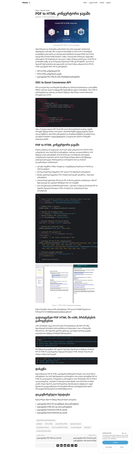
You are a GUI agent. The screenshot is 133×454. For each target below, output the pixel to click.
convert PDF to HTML (61, 424)
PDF (50, 51)
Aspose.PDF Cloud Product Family (46, 420)
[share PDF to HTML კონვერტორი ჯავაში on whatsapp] (72, 446)
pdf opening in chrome (43, 427)
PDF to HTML (48, 424)
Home (25, 2)
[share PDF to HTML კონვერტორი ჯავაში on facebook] (68, 446)
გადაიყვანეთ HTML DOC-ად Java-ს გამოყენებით (54, 407)
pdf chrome (87, 427)
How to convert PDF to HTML (60, 427)
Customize (108, 447)
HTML (46, 61)
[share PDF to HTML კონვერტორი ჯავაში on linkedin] (61, 446)
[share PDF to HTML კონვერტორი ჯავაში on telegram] (76, 446)
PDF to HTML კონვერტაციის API (48, 71)
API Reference (86, 157)
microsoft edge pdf (76, 427)
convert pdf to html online (43, 431)
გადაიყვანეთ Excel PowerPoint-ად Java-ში (52, 412)
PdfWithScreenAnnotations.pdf (57, 312)
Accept (115, 442)
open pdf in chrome (75, 424)
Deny (122, 447)
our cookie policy (112, 438)
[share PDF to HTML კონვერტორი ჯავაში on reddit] (65, 446)
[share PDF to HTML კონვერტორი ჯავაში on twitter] (57, 446)
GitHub (82, 384)
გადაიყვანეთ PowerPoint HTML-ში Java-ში (52, 410)
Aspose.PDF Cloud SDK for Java (65, 90)
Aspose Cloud (81, 131)
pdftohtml (39, 424)
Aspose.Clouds (45, 10)
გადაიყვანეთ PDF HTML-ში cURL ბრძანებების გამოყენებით (58, 77)
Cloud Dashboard (57, 136)
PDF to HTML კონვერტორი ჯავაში (49, 74)
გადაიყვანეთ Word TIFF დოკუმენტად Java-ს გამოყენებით (58, 404)
